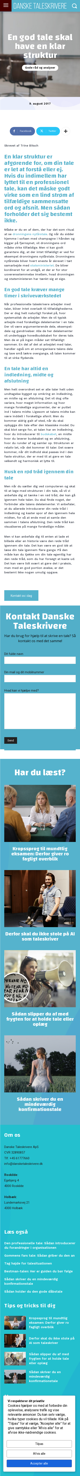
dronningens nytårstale (30, 234)
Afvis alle (39, 1453)
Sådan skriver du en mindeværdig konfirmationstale (40, 1104)
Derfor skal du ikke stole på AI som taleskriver (40, 936)
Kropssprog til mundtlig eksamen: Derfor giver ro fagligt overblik (40, 854)
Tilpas (39, 1444)
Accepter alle (39, 1463)
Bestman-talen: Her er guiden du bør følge (38, 1271)
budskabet (48, 434)
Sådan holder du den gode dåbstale (33, 1291)
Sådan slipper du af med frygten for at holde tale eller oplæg (40, 1019)
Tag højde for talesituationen (28, 1263)
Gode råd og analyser (40, 68)
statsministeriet (42, 265)
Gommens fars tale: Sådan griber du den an (39, 1255)
